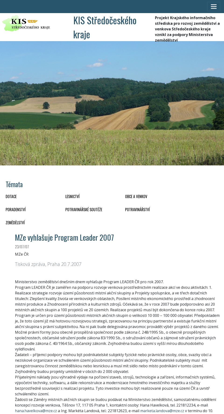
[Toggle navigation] (213, 6)
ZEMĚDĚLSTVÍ (15, 222)
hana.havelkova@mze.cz (36, 410)
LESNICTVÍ (72, 196)
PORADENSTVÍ (16, 209)
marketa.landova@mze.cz (162, 410)
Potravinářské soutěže (83, 209)
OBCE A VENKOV (136, 196)
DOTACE (11, 196)
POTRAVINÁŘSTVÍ (137, 209)
